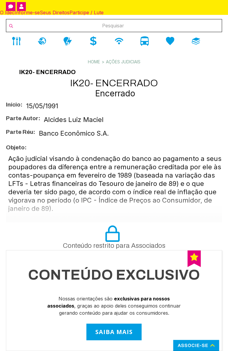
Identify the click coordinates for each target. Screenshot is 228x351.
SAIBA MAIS (114, 332)
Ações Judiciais (123, 61)
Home (94, 61)
